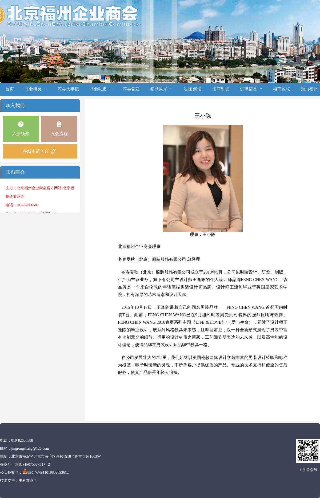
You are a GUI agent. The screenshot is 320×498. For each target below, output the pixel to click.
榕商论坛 (281, 89)
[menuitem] (9, 89)
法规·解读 (192, 89)
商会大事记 (68, 89)
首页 (9, 89)
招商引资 (220, 89)
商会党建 (131, 89)
